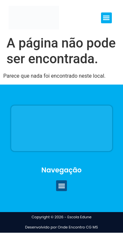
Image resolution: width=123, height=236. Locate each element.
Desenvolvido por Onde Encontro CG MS (61, 227)
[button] (106, 17)
